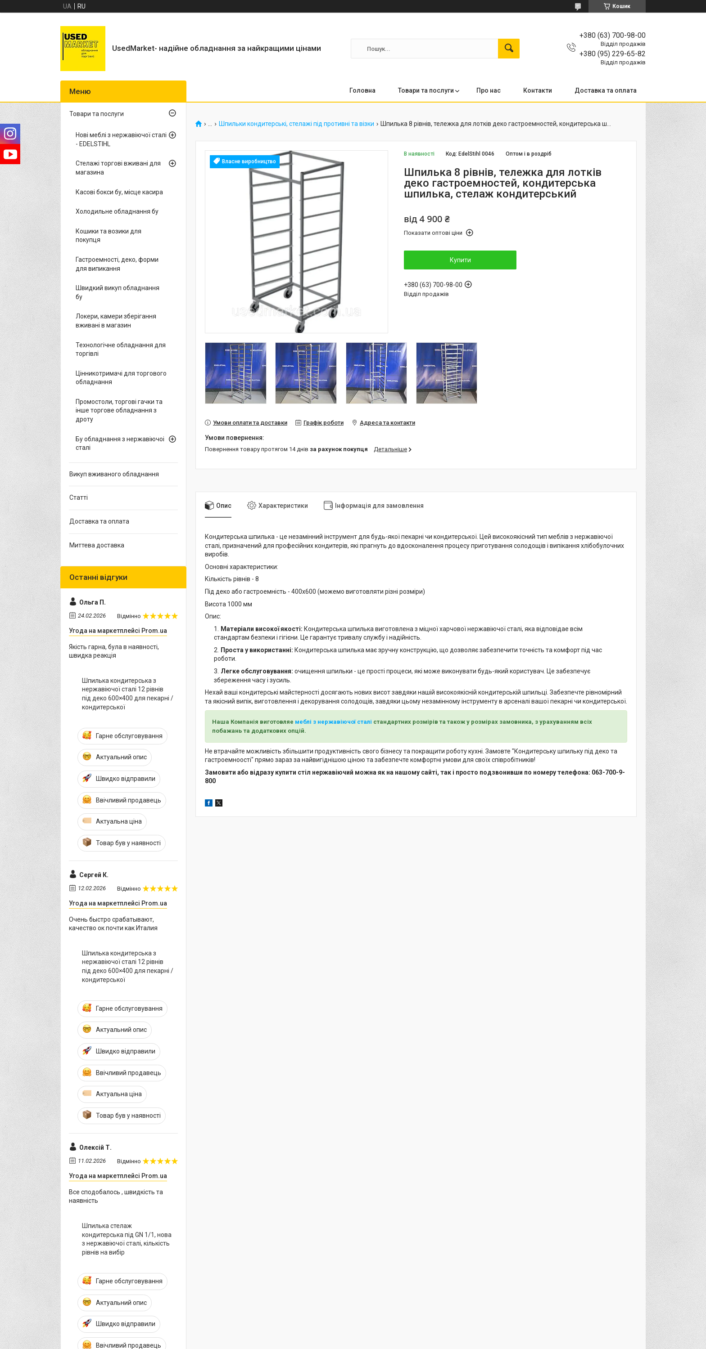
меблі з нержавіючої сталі (334, 721)
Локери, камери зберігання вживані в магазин (116, 321)
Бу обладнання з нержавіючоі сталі (120, 443)
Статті (78, 497)
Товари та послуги (426, 90)
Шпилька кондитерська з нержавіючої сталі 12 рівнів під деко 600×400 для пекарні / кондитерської (127, 694)
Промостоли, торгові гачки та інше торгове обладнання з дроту (119, 410)
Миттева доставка (96, 545)
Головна (362, 90)
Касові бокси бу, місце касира (119, 192)
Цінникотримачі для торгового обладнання (121, 378)
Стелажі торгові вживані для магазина (118, 168)
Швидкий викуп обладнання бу (117, 292)
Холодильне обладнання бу (117, 211)
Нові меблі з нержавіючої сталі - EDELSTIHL (121, 139)
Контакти (537, 90)
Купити (460, 260)
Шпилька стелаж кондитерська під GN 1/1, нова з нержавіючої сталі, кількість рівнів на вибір (127, 1239)
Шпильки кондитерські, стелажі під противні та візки (296, 124)
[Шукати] (509, 48)
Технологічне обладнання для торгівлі (121, 349)
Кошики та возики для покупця (108, 236)
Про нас (488, 90)
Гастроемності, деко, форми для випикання (117, 264)
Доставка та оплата (606, 90)
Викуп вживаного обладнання (114, 474)
